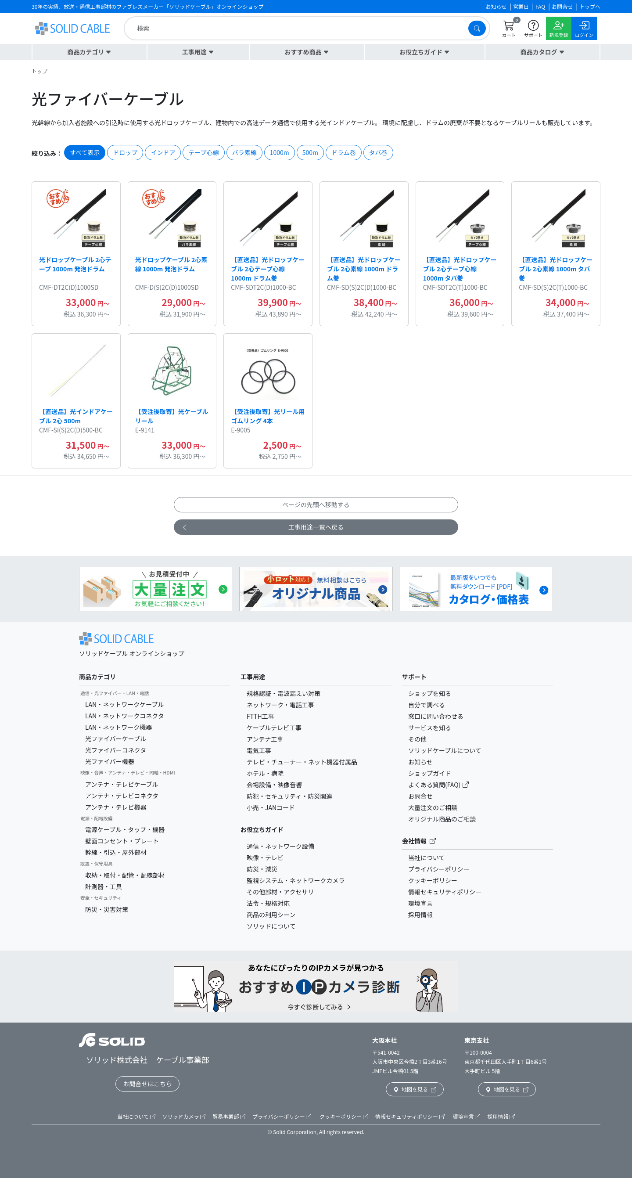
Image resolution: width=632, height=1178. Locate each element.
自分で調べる (426, 704)
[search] (298, 28)
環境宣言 (420, 903)
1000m (279, 152)
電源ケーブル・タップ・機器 (125, 829)
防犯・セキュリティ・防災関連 (289, 796)
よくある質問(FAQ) (435, 784)
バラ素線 (244, 152)
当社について (426, 857)
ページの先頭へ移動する (316, 504)
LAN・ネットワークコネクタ (124, 715)
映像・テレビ (265, 857)
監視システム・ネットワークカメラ (296, 880)
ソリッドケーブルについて (444, 750)
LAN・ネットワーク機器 (118, 727)
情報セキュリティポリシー (444, 891)
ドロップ (125, 152)
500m (310, 152)
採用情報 (420, 914)
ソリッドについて (271, 926)
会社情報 (419, 840)
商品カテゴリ (97, 676)
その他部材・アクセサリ (280, 891)
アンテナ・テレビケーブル (121, 784)
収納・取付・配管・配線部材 (125, 875)
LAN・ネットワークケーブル (124, 704)
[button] (89, 52)
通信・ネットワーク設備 (280, 846)
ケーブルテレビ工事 (274, 727)
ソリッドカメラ (184, 1116)
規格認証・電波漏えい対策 (283, 693)
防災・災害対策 (106, 909)
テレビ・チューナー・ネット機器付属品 (302, 761)
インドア (163, 152)
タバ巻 (378, 152)
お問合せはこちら (147, 1083)
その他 (417, 739)
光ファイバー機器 (109, 761)
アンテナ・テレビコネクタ (121, 795)
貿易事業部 (228, 1116)
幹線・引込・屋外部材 (116, 852)
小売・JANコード (271, 807)
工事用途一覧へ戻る (262, 527)
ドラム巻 (343, 152)
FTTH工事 (260, 716)
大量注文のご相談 (432, 807)
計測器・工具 (103, 886)
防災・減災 (262, 869)
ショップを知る (429, 693)
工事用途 (253, 676)
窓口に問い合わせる (435, 716)
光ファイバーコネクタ (115, 750)
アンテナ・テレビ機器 (115, 807)
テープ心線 (203, 152)
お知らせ (420, 761)
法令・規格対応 (268, 903)
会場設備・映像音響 (274, 784)
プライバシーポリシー (439, 869)
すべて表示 (85, 152)
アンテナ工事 (265, 739)
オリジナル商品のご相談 (442, 818)
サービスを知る (429, 727)
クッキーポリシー (432, 880)
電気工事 (259, 750)
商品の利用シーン (271, 914)
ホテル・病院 (265, 773)
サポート (414, 676)
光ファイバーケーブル (115, 738)
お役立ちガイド (262, 829)
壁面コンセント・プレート (122, 840)
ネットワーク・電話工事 (280, 704)
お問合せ (420, 796)
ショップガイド (429, 773)
